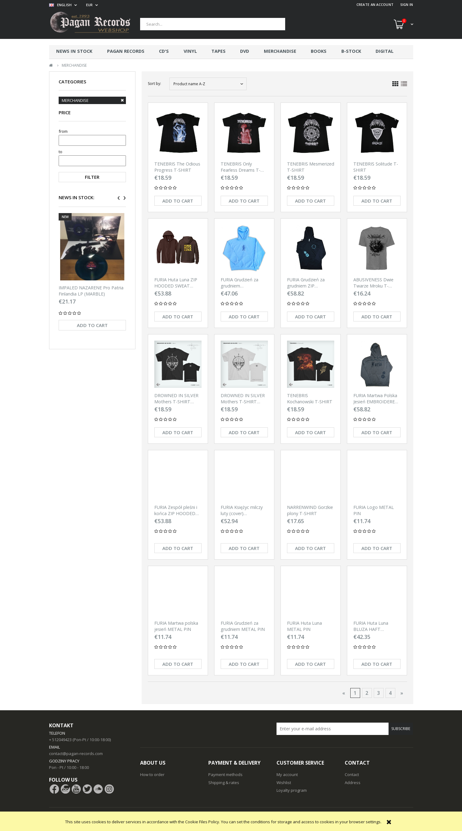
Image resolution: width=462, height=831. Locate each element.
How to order (152, 774)
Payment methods (225, 774)
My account (287, 774)
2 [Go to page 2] (366, 693)
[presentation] (118, 198)
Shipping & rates (223, 782)
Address (352, 782)
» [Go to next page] (401, 693)
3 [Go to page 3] (378, 693)
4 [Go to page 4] (390, 693)
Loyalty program (292, 790)
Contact (352, 774)
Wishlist (284, 782)
